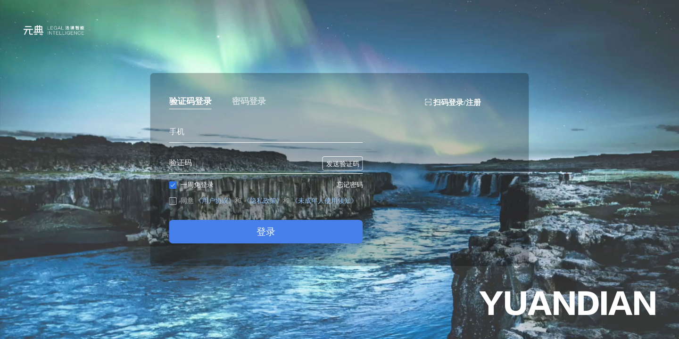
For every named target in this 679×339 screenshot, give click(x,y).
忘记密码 (350, 184)
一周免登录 (191, 185)
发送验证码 (342, 164)
